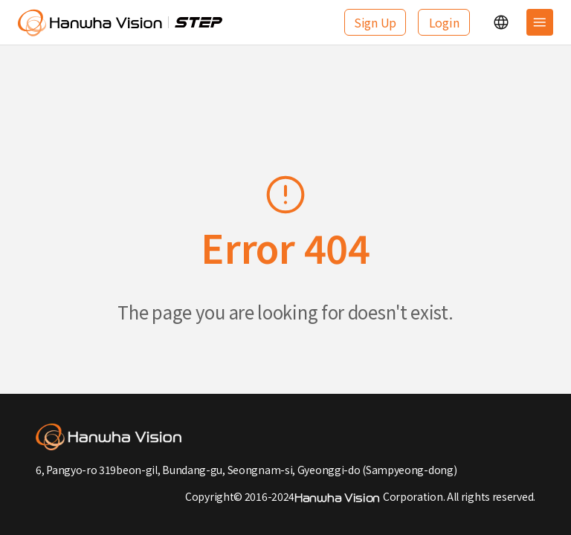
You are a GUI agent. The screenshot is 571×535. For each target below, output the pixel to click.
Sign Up (375, 22)
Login (444, 22)
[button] (501, 22)
